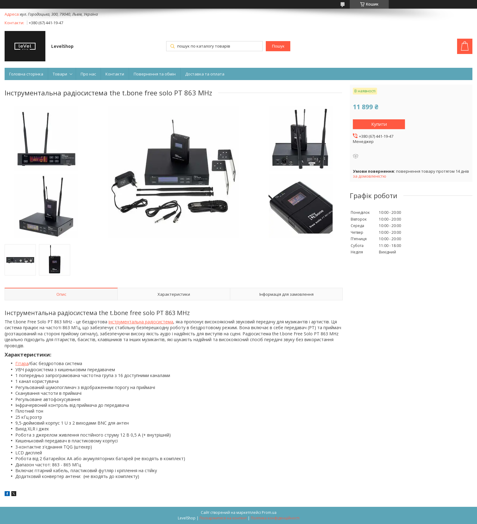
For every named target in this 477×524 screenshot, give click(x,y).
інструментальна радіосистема (141, 322)
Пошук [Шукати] (278, 46)
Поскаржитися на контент (223, 518)
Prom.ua (269, 512)
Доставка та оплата (204, 74)
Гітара (22, 363)
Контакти (114, 74)
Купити (379, 124)
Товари (60, 74)
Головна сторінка (26, 74)
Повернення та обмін (155, 74)
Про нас (88, 74)
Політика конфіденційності (275, 518)
